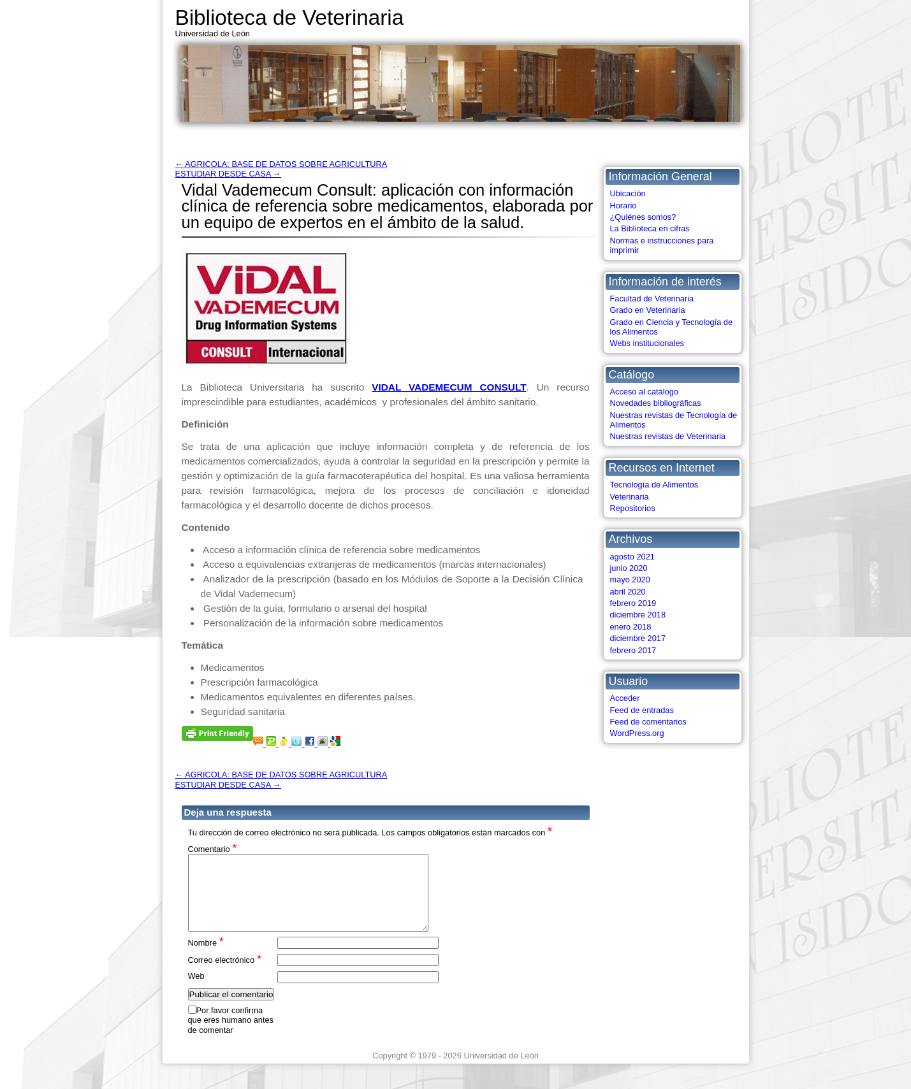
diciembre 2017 (638, 638)
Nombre (206, 957)
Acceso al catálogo (644, 391)
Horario (623, 205)
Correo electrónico (225, 974)
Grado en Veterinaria (647, 310)
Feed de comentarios (648, 721)
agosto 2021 (632, 556)
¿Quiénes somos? (643, 217)
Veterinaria (629, 496)
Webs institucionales (647, 343)
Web (196, 991)
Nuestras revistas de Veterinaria (667, 436)
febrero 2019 (633, 603)
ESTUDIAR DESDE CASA (228, 173)
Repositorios (632, 508)
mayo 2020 (630, 579)
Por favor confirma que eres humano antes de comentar (230, 1035)
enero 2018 (631, 626)
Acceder (625, 698)
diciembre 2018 (638, 614)
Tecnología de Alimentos (654, 484)
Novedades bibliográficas (655, 403)
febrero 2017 (633, 650)
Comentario (212, 848)
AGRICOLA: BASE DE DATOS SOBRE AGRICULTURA (281, 164)
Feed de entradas (642, 710)
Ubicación (628, 193)
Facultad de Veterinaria (652, 298)
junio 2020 (629, 568)
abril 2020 (628, 591)
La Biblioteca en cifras (650, 228)
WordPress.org (637, 733)
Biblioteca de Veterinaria (289, 17)
